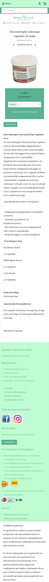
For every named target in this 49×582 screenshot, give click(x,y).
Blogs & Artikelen (12, 395)
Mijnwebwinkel (24, 577)
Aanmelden (9, 442)
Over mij (8, 388)
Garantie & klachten (14, 526)
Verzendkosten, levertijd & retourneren (23, 522)
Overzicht (10, 124)
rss (25, 573)
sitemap (21, 573)
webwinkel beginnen (33, 573)
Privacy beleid (11, 529)
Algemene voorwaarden (15, 518)
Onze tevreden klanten (15, 392)
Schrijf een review (13, 533)
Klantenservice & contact (16, 514)
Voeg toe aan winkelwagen (25, 111)
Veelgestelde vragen (14, 399)
